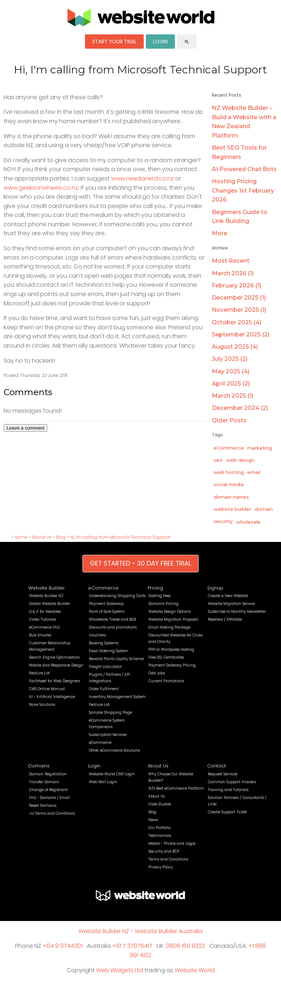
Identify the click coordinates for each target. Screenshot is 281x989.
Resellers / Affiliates (225, 619)
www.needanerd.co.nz (142, 178)
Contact (216, 765)
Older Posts (229, 420)
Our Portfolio (159, 827)
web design (240, 460)
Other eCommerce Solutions (114, 750)
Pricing (155, 588)
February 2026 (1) (236, 285)
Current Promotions (166, 681)
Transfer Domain (44, 782)
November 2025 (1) (239, 309)
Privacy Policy (160, 867)
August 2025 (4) (235, 346)
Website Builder (46, 588)
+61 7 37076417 (132, 946)
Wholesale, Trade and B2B (112, 619)
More (219, 233)
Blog (61, 537)
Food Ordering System (108, 651)
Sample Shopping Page (110, 712)
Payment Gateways (106, 603)
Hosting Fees (159, 595)
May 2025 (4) (230, 371)
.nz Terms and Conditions (52, 813)
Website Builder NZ (46, 595)
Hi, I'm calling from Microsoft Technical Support (120, 537)
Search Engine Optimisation (54, 657)
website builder (232, 509)
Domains (38, 765)
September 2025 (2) (241, 334)
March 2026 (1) (233, 273)
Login (94, 765)
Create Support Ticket (227, 812)
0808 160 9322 (185, 946)
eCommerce (229, 448)
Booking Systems (103, 643)
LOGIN (160, 41)
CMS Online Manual (47, 689)
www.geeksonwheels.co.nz (41, 188)
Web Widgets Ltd (119, 970)
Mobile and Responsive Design (56, 665)
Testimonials (159, 835)
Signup (215, 588)
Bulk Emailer (40, 635)
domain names (231, 497)
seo (218, 460)
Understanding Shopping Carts (117, 595)
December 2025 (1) (239, 297)
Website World (195, 970)
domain (264, 509)
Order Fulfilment (104, 689)
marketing (259, 448)
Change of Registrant (48, 789)
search (186, 41)
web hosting (229, 472)
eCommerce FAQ (44, 627)
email (253, 472)
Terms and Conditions (168, 859)
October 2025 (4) (236, 322)
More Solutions (42, 704)
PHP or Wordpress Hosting (171, 649)
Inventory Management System (117, 696)
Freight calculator (105, 666)
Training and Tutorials (228, 789)
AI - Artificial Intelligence (52, 696)
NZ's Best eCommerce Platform (176, 788)
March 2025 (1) (232, 395)
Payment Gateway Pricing (172, 665)
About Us (42, 537)
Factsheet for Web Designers (54, 681)
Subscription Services (108, 734)
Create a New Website (228, 595)
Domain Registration (48, 774)
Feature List (39, 673)
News (153, 820)
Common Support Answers (232, 782)
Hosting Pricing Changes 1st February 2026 (243, 190)
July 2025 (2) (230, 358)
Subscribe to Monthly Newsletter (237, 611)
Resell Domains (42, 805)
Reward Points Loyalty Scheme (116, 658)
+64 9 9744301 (62, 946)
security (223, 521)
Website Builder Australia (169, 931)
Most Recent (230, 260)
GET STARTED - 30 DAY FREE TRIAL (140, 563)
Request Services (222, 774)
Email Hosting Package (169, 627)
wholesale (248, 522)
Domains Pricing (163, 603)
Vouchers (97, 635)
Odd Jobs (156, 673)
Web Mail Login (103, 782)
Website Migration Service (231, 603)
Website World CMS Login (112, 774)
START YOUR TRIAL (114, 41)
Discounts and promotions (113, 627)
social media (229, 484)
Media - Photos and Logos (171, 843)
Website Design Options (169, 611)
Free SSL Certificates (166, 657)
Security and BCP (163, 851)
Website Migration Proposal (173, 619)
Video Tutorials (42, 619)
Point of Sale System (107, 611)
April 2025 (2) (231, 383)
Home (21, 537)
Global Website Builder (49, 603)
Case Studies (159, 804)
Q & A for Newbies (45, 611)
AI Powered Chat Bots (244, 169)
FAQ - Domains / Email (49, 797)
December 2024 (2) (240, 407)
